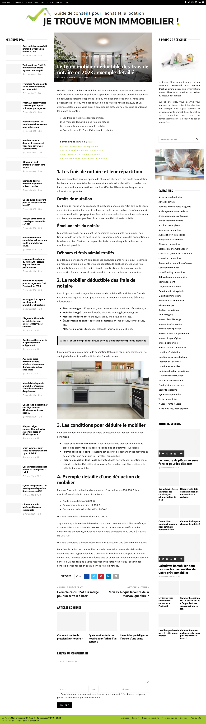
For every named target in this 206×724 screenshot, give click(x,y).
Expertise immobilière (170, 295)
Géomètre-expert (167, 305)
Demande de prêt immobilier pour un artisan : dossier (32, 184)
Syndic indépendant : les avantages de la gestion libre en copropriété (35, 488)
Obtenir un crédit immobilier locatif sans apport (34, 165)
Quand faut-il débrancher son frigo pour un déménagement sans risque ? (35, 408)
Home (60, 56)
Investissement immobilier (172, 347)
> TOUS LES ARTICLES (35, 2)
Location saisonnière (169, 366)
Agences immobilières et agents (175, 206)
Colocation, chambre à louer (173, 248)
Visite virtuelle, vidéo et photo (173, 408)
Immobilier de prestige (170, 328)
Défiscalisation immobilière (173, 277)
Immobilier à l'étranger (170, 319)
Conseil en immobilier (170, 258)
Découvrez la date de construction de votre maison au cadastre (189, 493)
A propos (125, 718)
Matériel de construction (171, 375)
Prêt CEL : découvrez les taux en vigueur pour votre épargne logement (34, 105)
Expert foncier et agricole (171, 291)
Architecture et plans (169, 225)
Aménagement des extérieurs (173, 211)
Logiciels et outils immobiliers (174, 371)
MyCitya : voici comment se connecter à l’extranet (166, 602)
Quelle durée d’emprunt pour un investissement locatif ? (34, 203)
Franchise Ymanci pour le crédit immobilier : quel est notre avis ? (35, 87)
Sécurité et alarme (168, 389)
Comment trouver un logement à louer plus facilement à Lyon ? (190, 634)
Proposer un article (150, 718)
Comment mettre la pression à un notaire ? (70, 637)
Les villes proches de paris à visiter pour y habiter (169, 633)
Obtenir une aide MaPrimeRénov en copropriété (32, 507)
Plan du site (196, 718)
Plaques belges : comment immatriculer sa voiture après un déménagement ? (34, 430)
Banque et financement (171, 239)
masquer (91, 142)
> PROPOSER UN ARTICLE (57, 2)
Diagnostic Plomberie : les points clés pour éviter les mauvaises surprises (34, 322)
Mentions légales (169, 718)
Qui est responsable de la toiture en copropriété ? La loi (35, 469)
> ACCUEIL (6, 2)
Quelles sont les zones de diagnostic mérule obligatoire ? (35, 343)
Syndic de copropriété (170, 394)
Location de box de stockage (173, 357)
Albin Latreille (67, 77)
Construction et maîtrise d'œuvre (175, 263)
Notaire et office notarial (67, 61)
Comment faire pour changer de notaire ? (190, 522)
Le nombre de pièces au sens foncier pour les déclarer (178, 462)
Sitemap (183, 718)
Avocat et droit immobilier (172, 234)
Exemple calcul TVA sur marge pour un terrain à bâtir (78, 594)
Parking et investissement (172, 385)
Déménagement (167, 281)
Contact (135, 718)
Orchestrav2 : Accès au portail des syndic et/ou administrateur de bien (168, 494)
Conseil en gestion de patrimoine (175, 253)
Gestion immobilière (169, 310)
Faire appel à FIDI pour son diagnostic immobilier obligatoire (34, 302)
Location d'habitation (170, 352)
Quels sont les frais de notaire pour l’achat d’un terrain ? (103, 638)
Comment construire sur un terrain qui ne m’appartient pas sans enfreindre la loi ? (190, 603)
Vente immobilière (168, 399)
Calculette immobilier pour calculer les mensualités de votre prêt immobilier (177, 569)
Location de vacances (170, 361)
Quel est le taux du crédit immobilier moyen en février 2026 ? (35, 49)
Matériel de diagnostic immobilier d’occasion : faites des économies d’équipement (34, 387)
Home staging (166, 314)
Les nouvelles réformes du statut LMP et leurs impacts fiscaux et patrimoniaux (34, 263)
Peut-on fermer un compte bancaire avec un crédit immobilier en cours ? (35, 241)
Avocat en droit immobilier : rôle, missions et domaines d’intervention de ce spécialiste (33, 364)
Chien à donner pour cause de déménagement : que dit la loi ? (35, 451)
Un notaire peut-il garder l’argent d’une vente (134, 637)
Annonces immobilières (171, 220)
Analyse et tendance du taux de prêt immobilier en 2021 (34, 221)
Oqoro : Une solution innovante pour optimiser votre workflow (168, 525)
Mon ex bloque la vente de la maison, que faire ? (129, 594)
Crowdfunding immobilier (172, 272)
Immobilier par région (170, 338)
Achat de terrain (167, 201)
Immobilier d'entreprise (170, 324)
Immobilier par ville (168, 342)
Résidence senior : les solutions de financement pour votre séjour (35, 124)
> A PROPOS (18, 2)
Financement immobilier (171, 300)
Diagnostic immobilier (170, 286)
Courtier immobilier (169, 267)
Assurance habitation (170, 230)
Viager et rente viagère (170, 403)
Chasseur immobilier (169, 244)
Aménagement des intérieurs (173, 216)
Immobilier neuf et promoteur (174, 333)
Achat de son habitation (171, 197)
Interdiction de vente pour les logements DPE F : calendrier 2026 (34, 283)
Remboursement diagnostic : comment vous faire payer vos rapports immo (33, 144)
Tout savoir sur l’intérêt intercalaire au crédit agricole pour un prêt (34, 68)
